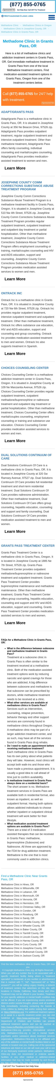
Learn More (15, 168)
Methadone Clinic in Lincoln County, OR (22, 937)
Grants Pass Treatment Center (28, 545)
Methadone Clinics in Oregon (37, 25)
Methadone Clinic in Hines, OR (17, 884)
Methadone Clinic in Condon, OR (18, 910)
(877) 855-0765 (28, 4)
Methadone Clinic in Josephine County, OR (25, 28)
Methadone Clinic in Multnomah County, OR (24, 952)
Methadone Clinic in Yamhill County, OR (22, 933)
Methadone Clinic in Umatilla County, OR (23, 922)
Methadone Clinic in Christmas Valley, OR (23, 907)
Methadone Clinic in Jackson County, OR (23, 955)
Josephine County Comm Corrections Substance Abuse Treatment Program (27, 186)
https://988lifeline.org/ (14, 1012)
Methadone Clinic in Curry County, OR (21, 944)
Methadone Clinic (10, 25)
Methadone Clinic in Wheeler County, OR (23, 925)
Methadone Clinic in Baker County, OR (21, 929)
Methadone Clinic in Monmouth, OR (20, 895)
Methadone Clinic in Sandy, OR (17, 918)
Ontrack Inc (11, 293)
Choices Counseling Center (25, 367)
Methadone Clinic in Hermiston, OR (20, 903)
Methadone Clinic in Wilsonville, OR (20, 888)
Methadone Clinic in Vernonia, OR (19, 899)
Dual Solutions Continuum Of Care (26, 456)
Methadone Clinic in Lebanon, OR (19, 892)
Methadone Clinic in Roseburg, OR (19, 914)
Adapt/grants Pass (17, 112)
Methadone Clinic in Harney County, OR (22, 940)
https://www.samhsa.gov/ (28, 1018)
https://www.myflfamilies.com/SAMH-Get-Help (22, 1027)
